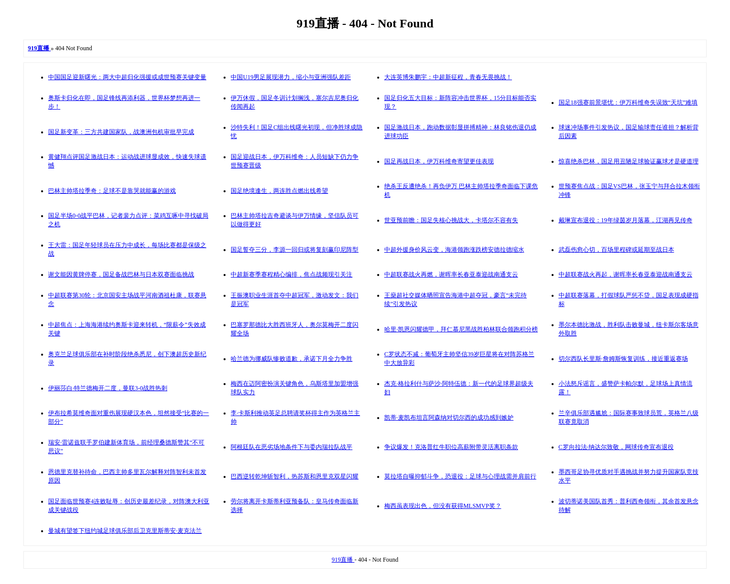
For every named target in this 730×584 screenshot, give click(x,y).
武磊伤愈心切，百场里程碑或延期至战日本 (616, 249)
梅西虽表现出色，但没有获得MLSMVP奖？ (442, 505)
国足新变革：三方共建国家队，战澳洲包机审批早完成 (121, 131)
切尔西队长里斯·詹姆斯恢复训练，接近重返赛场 (623, 358)
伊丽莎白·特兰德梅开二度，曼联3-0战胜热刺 (107, 388)
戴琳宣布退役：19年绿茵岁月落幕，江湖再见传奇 (625, 220)
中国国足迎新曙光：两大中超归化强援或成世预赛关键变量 (127, 77)
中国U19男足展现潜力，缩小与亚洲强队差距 (291, 77)
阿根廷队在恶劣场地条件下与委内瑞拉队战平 (291, 447)
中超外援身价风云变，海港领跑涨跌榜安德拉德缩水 (454, 249)
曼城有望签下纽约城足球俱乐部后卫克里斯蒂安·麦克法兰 (125, 530)
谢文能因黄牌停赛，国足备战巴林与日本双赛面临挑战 (121, 274)
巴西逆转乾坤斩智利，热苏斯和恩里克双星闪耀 (294, 476)
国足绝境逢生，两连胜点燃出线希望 (279, 190)
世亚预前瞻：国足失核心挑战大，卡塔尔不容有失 (451, 220)
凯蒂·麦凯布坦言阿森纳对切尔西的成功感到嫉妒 (449, 417)
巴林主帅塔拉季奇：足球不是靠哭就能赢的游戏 (112, 190)
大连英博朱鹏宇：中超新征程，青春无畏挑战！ (448, 77)
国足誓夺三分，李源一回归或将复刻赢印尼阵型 (294, 249)
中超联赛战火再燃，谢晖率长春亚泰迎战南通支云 (451, 274)
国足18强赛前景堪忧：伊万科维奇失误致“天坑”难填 (628, 102)
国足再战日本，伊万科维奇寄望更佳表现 (439, 161)
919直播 (343, 559)
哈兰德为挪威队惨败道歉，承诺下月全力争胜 (291, 358)
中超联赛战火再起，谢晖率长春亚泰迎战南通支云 (625, 274)
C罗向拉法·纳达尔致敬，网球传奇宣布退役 (616, 447)
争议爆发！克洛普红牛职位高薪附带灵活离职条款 (451, 447)
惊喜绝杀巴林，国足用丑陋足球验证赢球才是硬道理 (629, 161)
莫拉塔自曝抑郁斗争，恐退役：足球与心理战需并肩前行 (460, 476)
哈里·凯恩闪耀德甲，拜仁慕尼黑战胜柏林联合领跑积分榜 (461, 329)
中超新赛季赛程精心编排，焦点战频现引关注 (291, 274)
